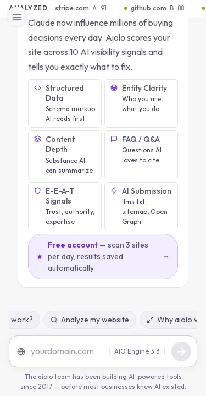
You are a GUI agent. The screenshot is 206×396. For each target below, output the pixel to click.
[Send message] (181, 351)
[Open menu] (17, 17)
